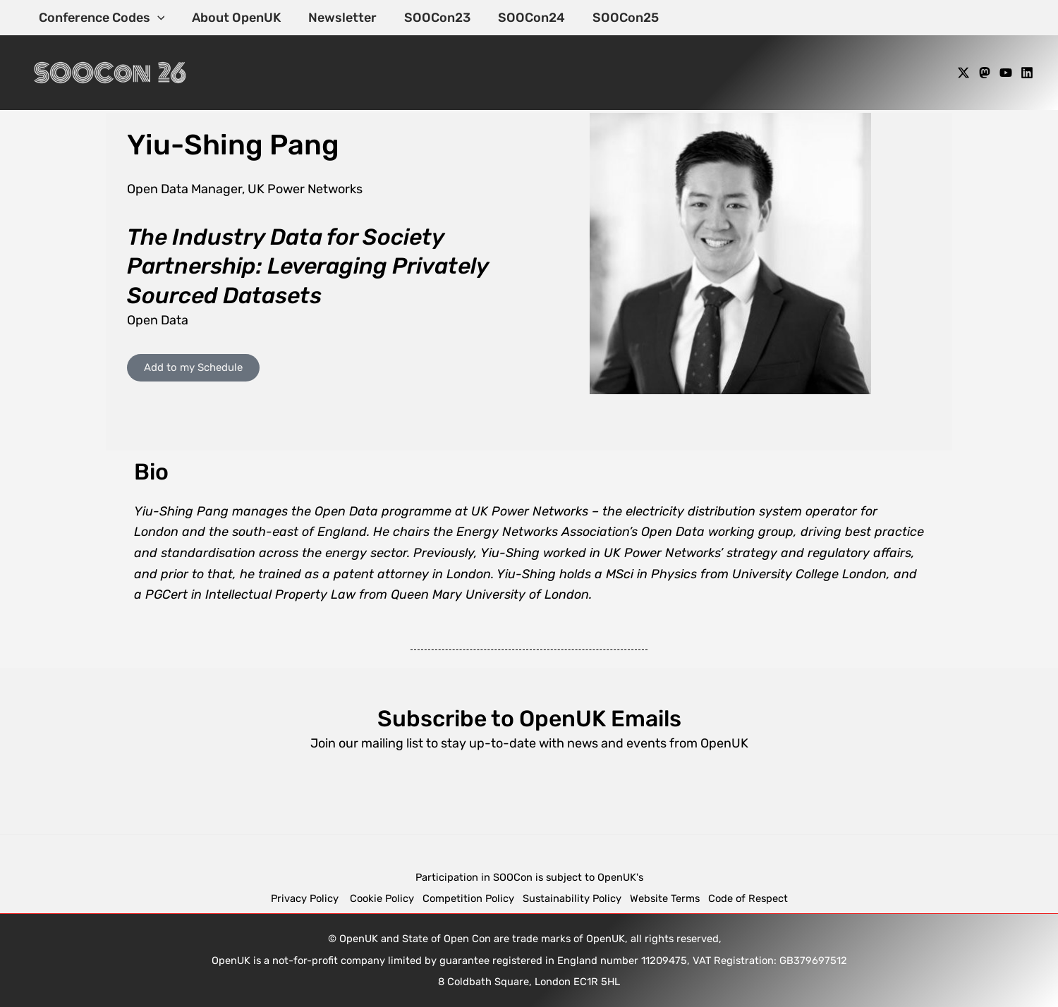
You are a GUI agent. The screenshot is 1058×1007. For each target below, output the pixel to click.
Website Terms (665, 898)
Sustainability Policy (572, 898)
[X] (963, 72)
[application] (156, 17)
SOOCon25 (614, 17)
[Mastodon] (984, 72)
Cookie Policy (382, 898)
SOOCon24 (522, 17)
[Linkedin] (1027, 72)
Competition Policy (472, 898)
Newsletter (337, 17)
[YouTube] (1005, 72)
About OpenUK (233, 17)
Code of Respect (748, 898)
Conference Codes (100, 17)
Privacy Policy (306, 898)
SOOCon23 (430, 17)
